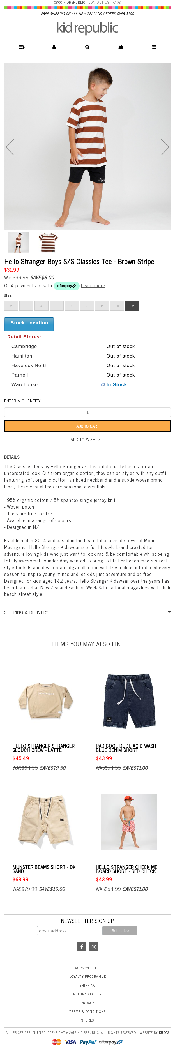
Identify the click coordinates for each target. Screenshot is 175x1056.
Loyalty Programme (87, 976)
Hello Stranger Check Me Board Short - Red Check (126, 869)
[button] (21, 47)
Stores (87, 1020)
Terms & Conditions (87, 1011)
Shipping (88, 985)
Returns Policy (87, 994)
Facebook (81, 946)
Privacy (88, 1003)
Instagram (93, 946)
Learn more (93, 285)
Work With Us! (87, 967)
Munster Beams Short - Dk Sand (44, 869)
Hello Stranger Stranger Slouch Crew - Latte (44, 748)
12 (132, 305)
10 (117, 305)
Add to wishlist (87, 439)
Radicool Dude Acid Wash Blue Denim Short (126, 748)
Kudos (164, 1032)
